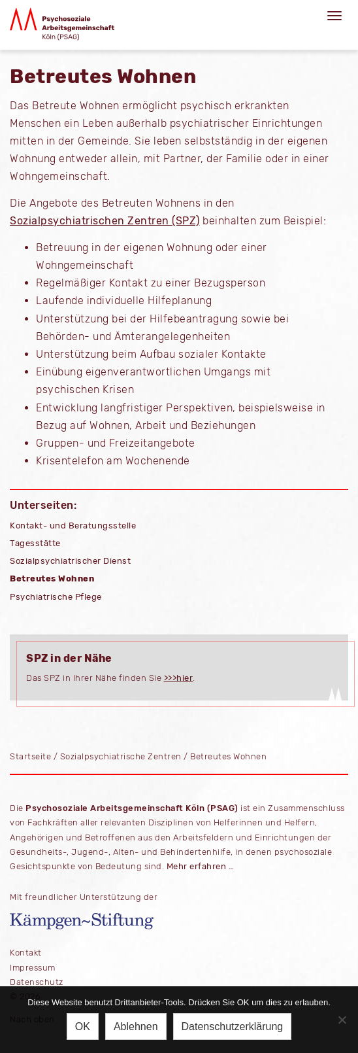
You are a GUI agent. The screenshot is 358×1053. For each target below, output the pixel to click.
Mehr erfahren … (201, 866)
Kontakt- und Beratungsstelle (73, 525)
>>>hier (178, 678)
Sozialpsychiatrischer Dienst (70, 561)
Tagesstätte (35, 543)
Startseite (30, 756)
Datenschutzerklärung (233, 1026)
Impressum (33, 968)
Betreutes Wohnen (52, 578)
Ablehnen (136, 1026)
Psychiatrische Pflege (56, 597)
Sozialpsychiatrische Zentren (121, 756)
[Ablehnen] (341, 1019)
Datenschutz (36, 982)
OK (82, 1026)
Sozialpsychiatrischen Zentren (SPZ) (105, 221)
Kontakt (26, 953)
